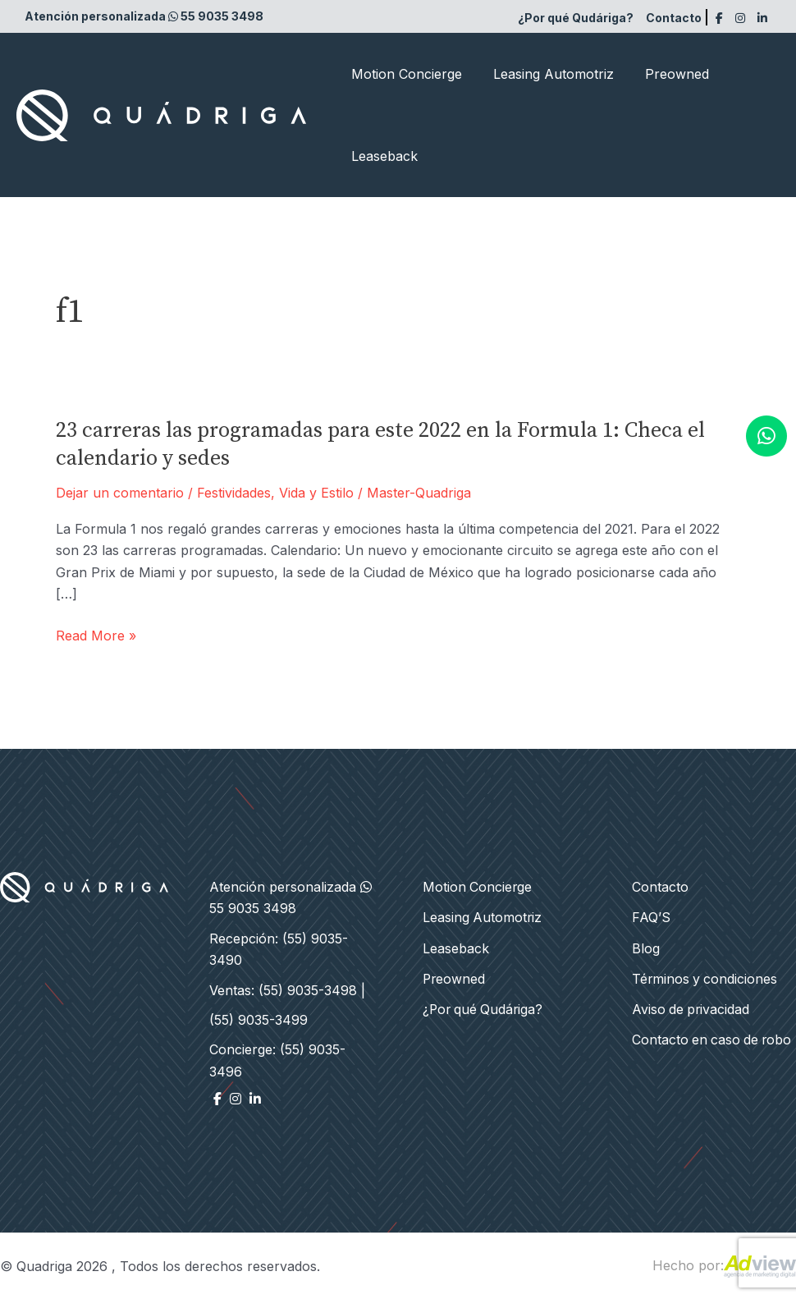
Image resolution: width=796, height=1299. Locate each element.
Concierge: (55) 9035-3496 (277, 1060)
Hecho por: (724, 1265)
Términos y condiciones (706, 976)
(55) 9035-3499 (258, 1020)
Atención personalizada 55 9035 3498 (144, 16)
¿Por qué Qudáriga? (576, 18)
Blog (646, 947)
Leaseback (382, 156)
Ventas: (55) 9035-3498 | (287, 990)
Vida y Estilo (316, 492)
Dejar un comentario (120, 492)
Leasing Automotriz (546, 74)
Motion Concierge (404, 74)
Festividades (234, 492)
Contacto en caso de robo (713, 1036)
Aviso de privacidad (692, 1006)
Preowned (665, 74)
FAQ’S (651, 916)
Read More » (96, 635)
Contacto (674, 18)
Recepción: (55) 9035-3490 (278, 949)
